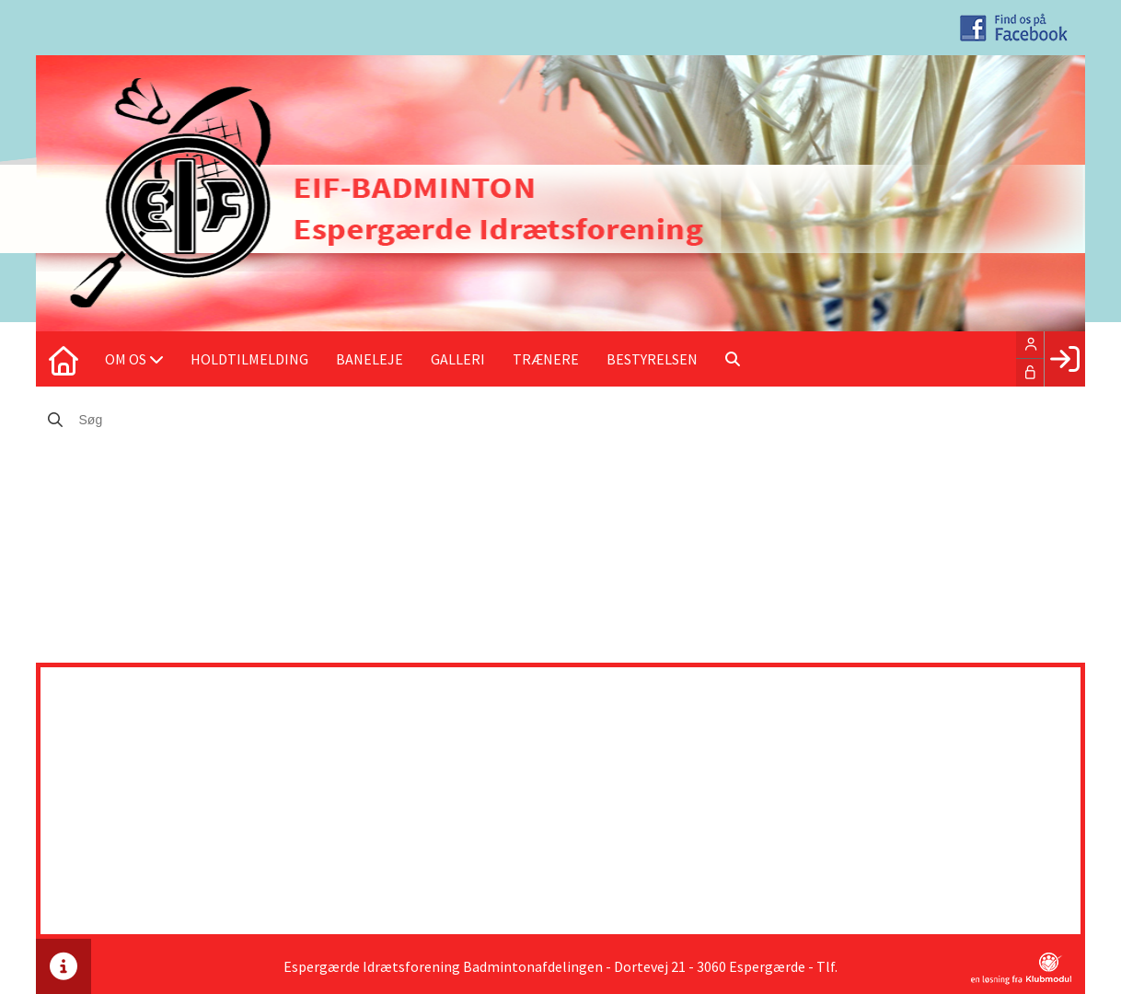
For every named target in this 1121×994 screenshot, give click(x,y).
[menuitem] (63, 359)
